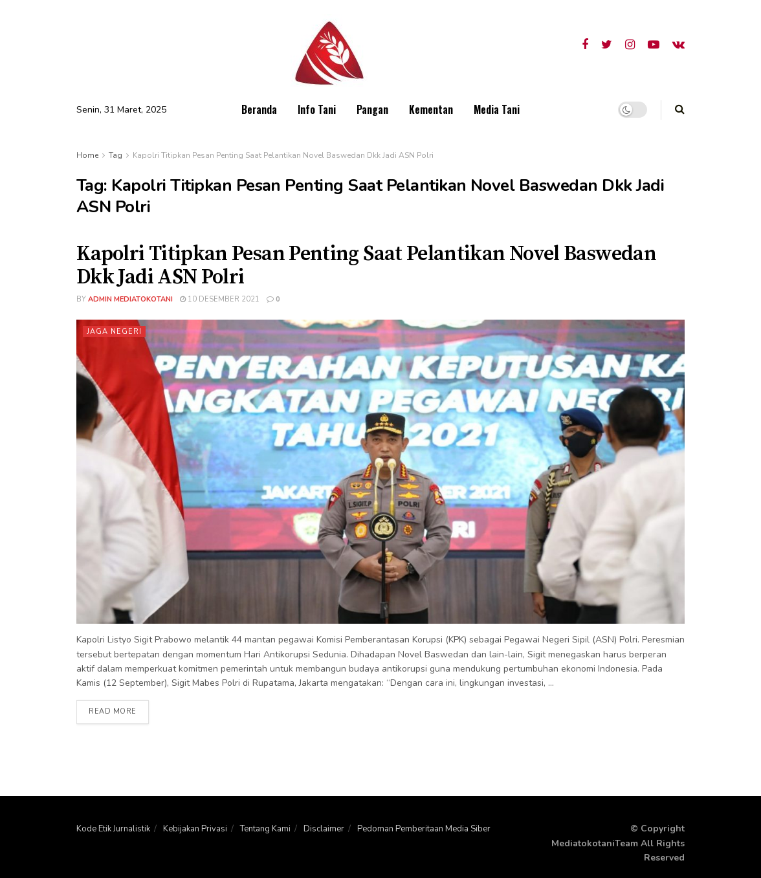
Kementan (431, 109)
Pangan (372, 109)
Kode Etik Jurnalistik (113, 829)
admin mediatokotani (130, 299)
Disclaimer (323, 829)
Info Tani (317, 109)
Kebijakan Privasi (195, 829)
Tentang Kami (265, 829)
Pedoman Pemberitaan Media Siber (424, 829)
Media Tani (497, 109)
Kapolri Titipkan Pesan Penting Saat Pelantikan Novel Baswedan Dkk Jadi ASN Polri (283, 155)
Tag (115, 155)
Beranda (259, 109)
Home (87, 155)
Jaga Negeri (114, 331)
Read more (113, 712)
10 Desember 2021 (219, 299)
